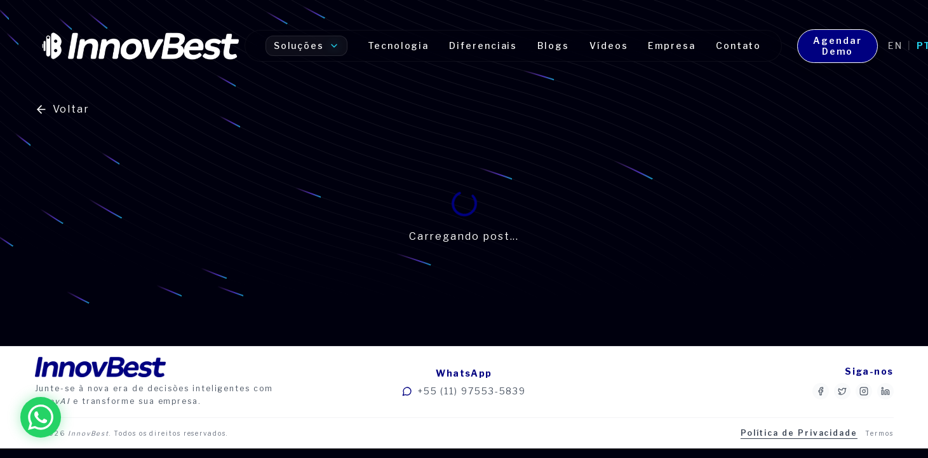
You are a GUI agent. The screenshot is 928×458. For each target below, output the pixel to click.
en (895, 45)
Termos (879, 433)
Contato (738, 45)
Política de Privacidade (799, 433)
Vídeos (608, 45)
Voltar (62, 109)
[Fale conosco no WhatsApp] (40, 417)
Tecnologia (398, 45)
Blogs (553, 45)
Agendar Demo (837, 46)
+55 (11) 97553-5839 (464, 390)
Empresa (671, 45)
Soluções (306, 45)
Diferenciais (483, 45)
